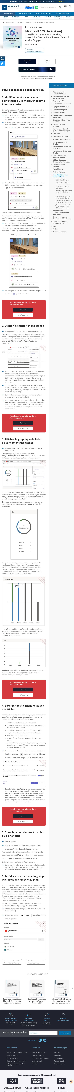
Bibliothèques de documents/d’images (61, 161)
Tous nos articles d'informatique (17, 1052)
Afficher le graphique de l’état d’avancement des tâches (64, 192)
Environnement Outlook (59, 125)
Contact (34, 1064)
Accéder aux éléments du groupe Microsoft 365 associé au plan (63, 206)
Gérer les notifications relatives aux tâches (63, 197)
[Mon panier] (65, 7)
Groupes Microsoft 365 (62, 139)
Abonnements (58, 1058)
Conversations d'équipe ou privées (62, 116)
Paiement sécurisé (38, 1055)
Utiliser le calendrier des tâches (62, 187)
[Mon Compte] (70, 7)
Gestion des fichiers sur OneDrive (62, 147)
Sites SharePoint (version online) (59, 156)
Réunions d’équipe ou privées (61, 121)
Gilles (31, 44)
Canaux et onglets (60, 110)
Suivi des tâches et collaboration (60, 176)
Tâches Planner (14, 963)
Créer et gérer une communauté (60, 222)
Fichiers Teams (59, 112)
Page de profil (58, 101)
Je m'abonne (23, 315)
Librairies (57, 1052)
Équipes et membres (61, 107)
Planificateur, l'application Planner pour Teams (37, 963)
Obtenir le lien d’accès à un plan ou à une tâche (64, 201)
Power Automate (59, 232)
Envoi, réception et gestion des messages (61, 130)
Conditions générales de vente (16, 1061)
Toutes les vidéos (59, 1061)
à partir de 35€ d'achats (47, 1021)
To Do (55, 229)
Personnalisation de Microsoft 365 (61, 97)
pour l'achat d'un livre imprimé (11, 1021)
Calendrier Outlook (60, 136)
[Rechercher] (60, 7)
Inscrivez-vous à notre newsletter (15, 1033)
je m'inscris (65, 1033)
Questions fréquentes (39, 1052)
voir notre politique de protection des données (16, 1034)
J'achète (23, 309)
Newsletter (57, 1055)
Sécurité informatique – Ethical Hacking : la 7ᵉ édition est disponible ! (37, 1)
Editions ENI (12, 7)
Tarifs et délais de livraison (40, 1058)
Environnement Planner (59, 165)
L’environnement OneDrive (60, 143)
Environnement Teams (62, 104)
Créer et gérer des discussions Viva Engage (62, 218)
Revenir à (34, 50)
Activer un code (37, 1061)
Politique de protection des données (15, 1064)
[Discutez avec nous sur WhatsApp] (36, 7)
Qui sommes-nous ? (13, 1055)
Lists (54, 226)
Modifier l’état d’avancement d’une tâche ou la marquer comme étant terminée (63, 181)
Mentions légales (12, 1058)
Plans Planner (58, 169)
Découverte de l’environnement (59, 93)
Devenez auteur (59, 1064)
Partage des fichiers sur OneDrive (62, 152)
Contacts (56, 133)
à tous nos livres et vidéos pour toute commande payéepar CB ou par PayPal (29, 1022)
